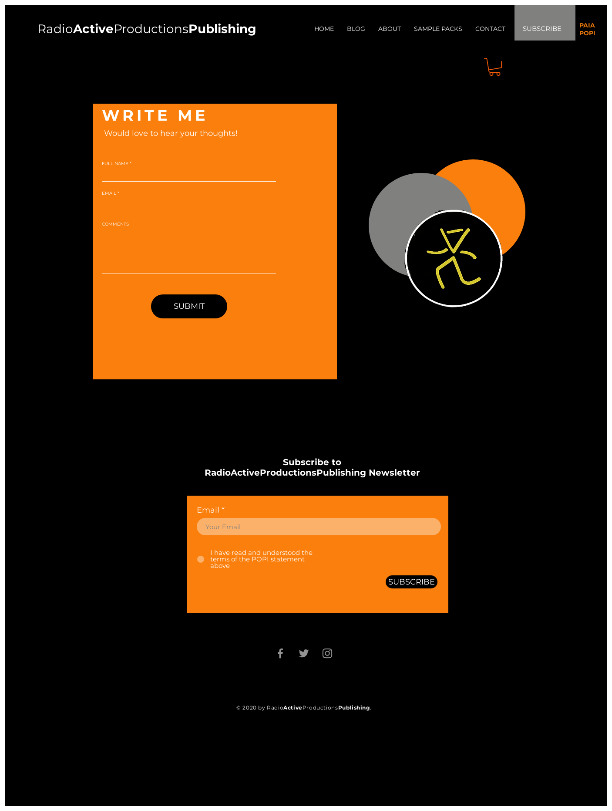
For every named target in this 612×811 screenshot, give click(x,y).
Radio (75, 28)
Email (208, 510)
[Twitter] (303, 653)
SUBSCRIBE (542, 28)
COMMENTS (115, 224)
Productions (151, 28)
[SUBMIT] (189, 306)
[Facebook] (280, 653)
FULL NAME (115, 164)
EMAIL (109, 193)
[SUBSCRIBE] (411, 581)
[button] (494, 67)
